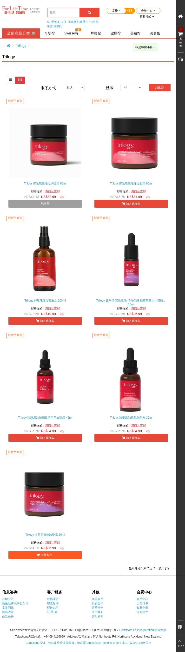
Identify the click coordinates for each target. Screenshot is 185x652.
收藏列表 (142, 607)
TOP (181, 646)
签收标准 (53, 603)
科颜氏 (57, 26)
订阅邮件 (142, 612)
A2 (49, 22)
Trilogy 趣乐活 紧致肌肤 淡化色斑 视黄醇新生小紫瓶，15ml (131, 302)
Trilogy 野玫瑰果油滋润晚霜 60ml (45, 183)
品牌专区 (8, 599)
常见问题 (8, 607)
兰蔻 (92, 22)
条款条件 (8, 616)
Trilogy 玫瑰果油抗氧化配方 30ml (131, 417)
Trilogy (21, 46)
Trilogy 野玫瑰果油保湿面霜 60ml (131, 183)
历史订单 (142, 603)
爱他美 (55, 22)
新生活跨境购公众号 (15, 603)
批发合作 (97, 603)
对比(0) (160, 87)
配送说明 (53, 607)
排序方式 (48, 88)
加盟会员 (97, 599)
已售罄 (45, 203)
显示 (109, 88)
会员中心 (142, 599)
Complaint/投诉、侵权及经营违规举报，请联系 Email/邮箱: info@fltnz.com (74, 643)
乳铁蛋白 (82, 22)
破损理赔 (53, 599)
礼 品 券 (52, 612)
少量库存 (45, 555)
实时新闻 (97, 616)
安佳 (63, 22)
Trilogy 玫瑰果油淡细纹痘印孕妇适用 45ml (45, 417)
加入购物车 (131, 203)
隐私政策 (8, 612)
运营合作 (97, 607)
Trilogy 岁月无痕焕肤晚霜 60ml (45, 534)
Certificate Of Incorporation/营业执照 (142, 630)
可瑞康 (71, 22)
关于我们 (97, 612)
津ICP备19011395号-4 (136, 643)
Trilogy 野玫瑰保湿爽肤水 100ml (45, 300)
